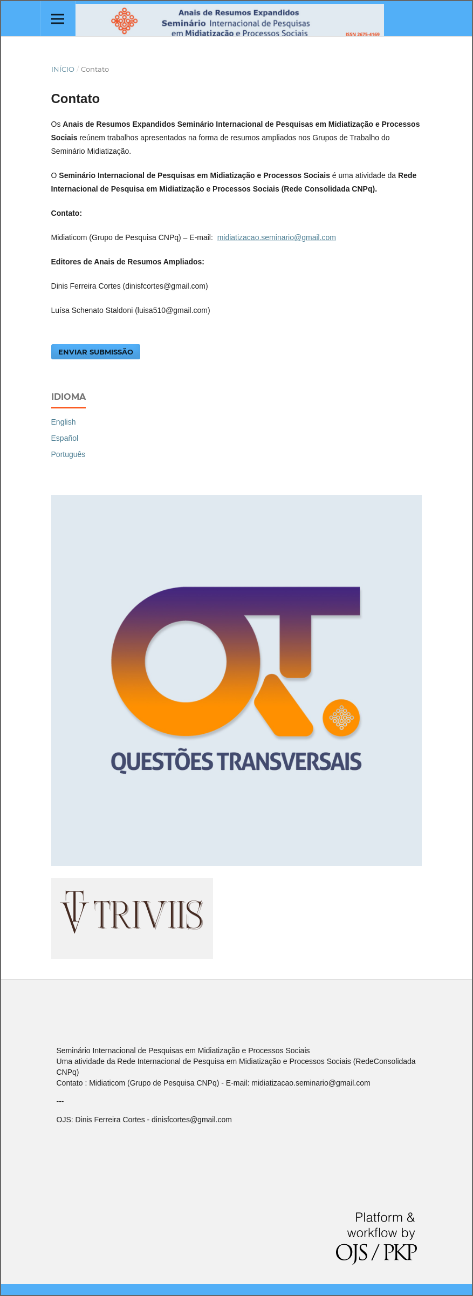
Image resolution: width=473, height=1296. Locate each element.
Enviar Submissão (95, 351)
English (63, 422)
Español (65, 438)
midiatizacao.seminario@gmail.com (276, 237)
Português (68, 454)
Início (62, 69)
